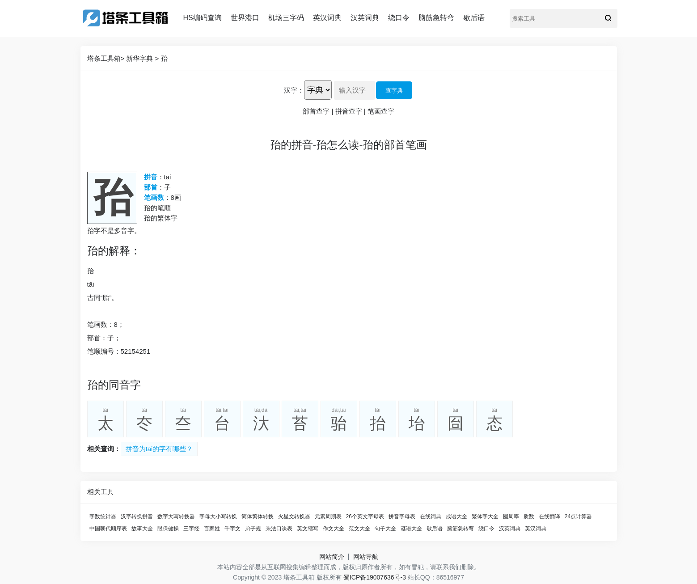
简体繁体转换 (257, 516)
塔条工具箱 (104, 58)
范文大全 (359, 528)
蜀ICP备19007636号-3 (374, 577)
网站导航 (365, 556)
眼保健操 (168, 528)
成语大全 (456, 516)
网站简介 (331, 556)
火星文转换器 (294, 516)
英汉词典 (327, 17)
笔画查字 (381, 111)
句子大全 (385, 528)
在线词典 (430, 516)
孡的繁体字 (160, 218)
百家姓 (212, 528)
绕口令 (399, 17)
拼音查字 (348, 111)
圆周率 (511, 516)
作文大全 (333, 528)
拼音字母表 (402, 516)
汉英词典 (365, 17)
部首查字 (316, 111)
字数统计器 (102, 516)
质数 (529, 516)
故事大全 (142, 528)
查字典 (394, 90)
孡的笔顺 (157, 208)
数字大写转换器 (176, 516)
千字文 (232, 528)
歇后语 (474, 17)
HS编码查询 (202, 17)
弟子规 (253, 528)
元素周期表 (328, 516)
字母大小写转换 (218, 516)
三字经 (191, 528)
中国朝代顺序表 (108, 528)
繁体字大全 (485, 516)
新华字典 (139, 58)
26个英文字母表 (365, 516)
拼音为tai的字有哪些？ (159, 449)
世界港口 (245, 17)
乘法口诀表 (279, 528)
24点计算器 (578, 516)
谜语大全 (411, 528)
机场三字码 (286, 17)
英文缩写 (307, 528)
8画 (176, 197)
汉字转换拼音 (137, 516)
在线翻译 (549, 516)
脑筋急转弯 (436, 17)
